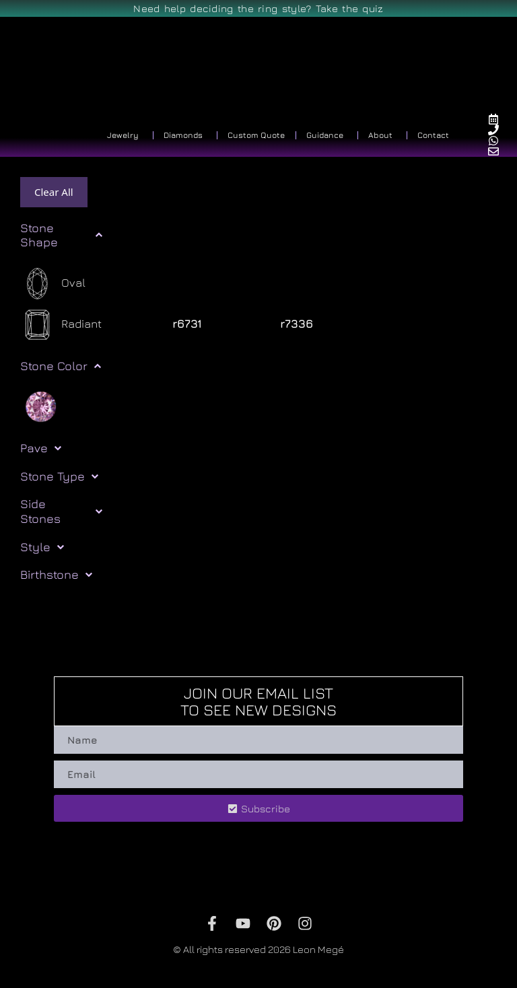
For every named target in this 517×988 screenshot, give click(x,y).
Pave (40, 448)
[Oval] (52, 283)
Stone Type (59, 476)
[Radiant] (61, 324)
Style (42, 547)
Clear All (53, 192)
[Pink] (40, 406)
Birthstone (56, 574)
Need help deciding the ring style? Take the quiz (258, 8)
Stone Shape (61, 235)
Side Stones (61, 511)
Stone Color (60, 366)
